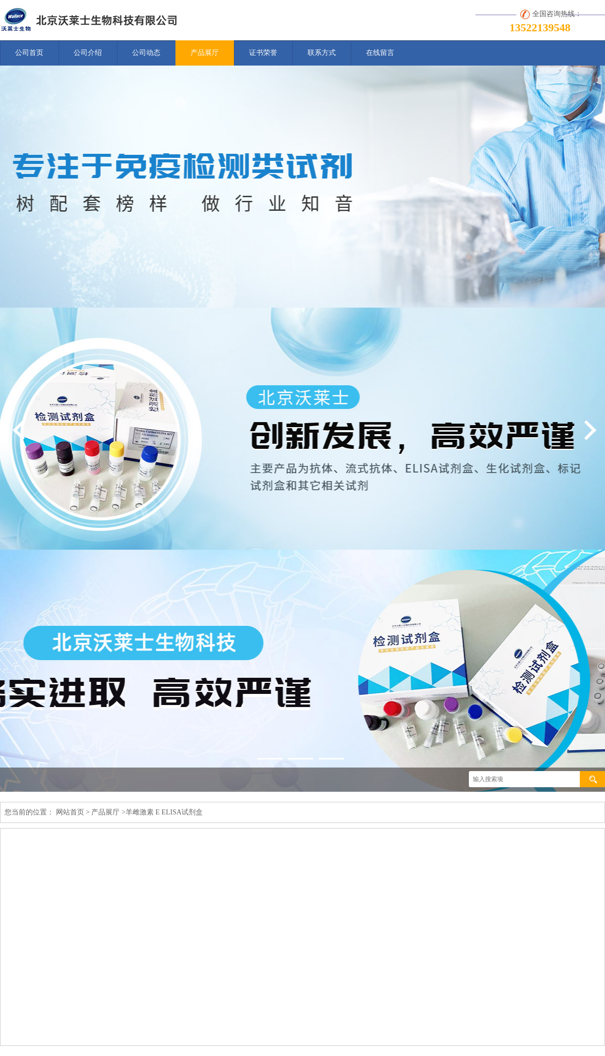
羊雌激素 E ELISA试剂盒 (164, 812)
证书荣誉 (263, 52)
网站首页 (70, 812)
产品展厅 (205, 52)
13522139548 (540, 27)
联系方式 (322, 52)
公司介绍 (88, 52)
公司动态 (146, 52)
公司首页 (29, 52)
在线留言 (380, 52)
